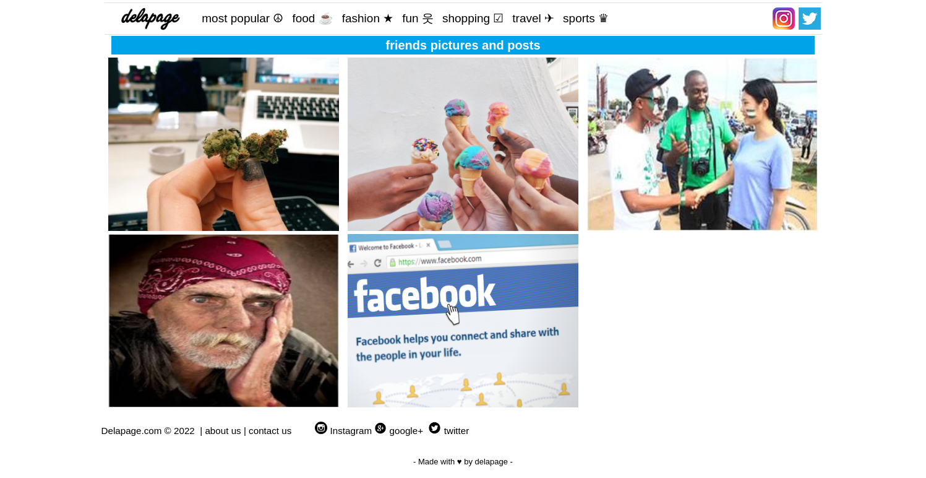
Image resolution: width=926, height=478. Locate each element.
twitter (456, 430)
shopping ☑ (473, 18)
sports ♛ (586, 18)
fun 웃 (418, 18)
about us (223, 430)
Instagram (351, 430)
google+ (406, 430)
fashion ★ (368, 18)
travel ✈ (533, 18)
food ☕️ (312, 18)
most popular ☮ (242, 18)
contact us (270, 430)
